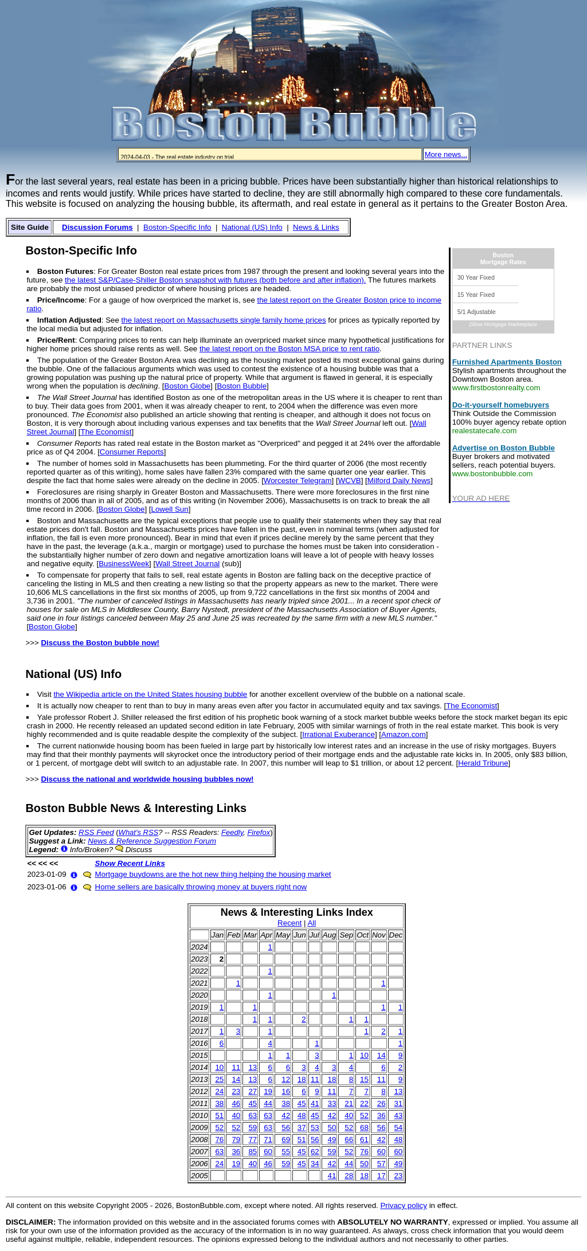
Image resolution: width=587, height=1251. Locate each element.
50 (332, 1127)
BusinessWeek (124, 563)
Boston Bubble (242, 386)
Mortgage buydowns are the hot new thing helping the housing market (213, 874)
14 (381, 1055)
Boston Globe (188, 386)
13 (252, 1067)
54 (398, 1127)
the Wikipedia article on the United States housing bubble (150, 694)
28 (349, 1175)
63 (252, 1115)
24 (219, 1091)
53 (315, 1127)
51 (219, 1115)
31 (398, 1103)
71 (268, 1139)
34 (315, 1163)
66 (349, 1139)
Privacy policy (403, 1205)
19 (268, 1091)
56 (285, 1127)
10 (364, 1055)
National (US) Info (252, 227)
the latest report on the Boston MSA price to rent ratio (289, 348)
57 (381, 1163)
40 (236, 1115)
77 (252, 1139)
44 (268, 1103)
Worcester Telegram (298, 480)
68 (364, 1127)
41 (315, 1103)
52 (364, 1115)
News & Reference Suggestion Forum (152, 841)
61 (364, 1139)
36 (381, 1115)
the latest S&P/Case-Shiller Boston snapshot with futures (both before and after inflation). (215, 280)
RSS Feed (96, 832)
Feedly (232, 832)
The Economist (106, 432)
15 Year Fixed (476, 294)
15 (364, 1079)
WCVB (349, 480)
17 (381, 1175)
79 (236, 1139)
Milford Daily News (399, 480)
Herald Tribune (483, 763)
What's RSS (139, 832)
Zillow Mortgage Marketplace (503, 324)
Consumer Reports (132, 452)
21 (349, 1103)
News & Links (316, 227)
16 (285, 1091)
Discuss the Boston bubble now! (100, 642)
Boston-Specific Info (177, 227)
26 (381, 1103)
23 (236, 1091)
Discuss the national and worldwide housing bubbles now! (147, 779)
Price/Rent (56, 340)
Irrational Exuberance (338, 734)
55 (285, 1151)
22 (364, 1103)
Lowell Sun (169, 509)
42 (285, 1115)
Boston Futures (65, 271)
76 (219, 1139)
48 (302, 1115)
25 (219, 1079)
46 (236, 1103)
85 (252, 1151)
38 (219, 1103)
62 (315, 1151)
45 (252, 1103)
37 (302, 1127)
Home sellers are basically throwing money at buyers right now (201, 887)
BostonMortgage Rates (503, 258)
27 (252, 1091)
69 (285, 1139)
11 (236, 1067)
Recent (289, 923)
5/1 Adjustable (476, 311)
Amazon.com (403, 734)
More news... (446, 154)
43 (398, 1115)
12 (285, 1079)
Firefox (258, 832)
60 (268, 1151)
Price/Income (61, 300)
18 (302, 1079)
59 (252, 1127)
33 (332, 1103)
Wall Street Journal (187, 563)
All (311, 923)
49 (332, 1139)
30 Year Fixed (476, 277)
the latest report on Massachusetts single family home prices (224, 320)
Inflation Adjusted (69, 320)
